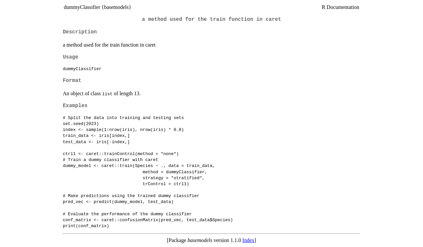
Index (248, 240)
